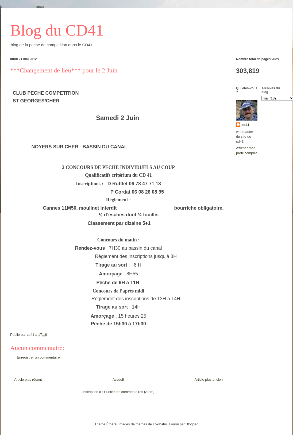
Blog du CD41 (57, 30)
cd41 (245, 125)
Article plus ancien (209, 380)
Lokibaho (160, 424)
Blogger (192, 424)
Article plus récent (28, 380)
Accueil (118, 380)
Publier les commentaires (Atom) (129, 392)
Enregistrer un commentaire (38, 357)
